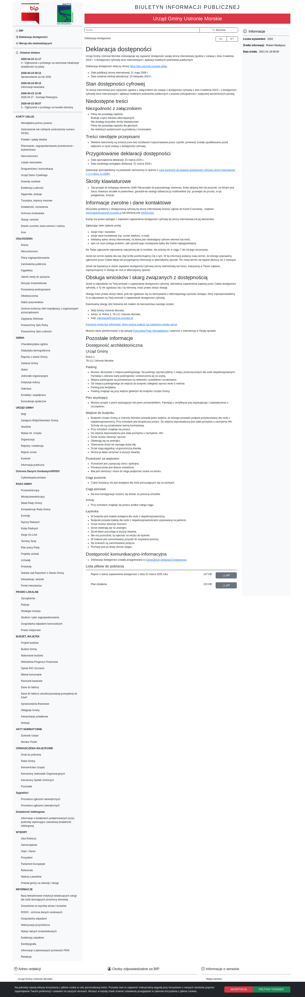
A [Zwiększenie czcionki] (221, 38)
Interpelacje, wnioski (32, 579)
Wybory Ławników (31, 876)
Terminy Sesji (28, 541)
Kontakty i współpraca (33, 395)
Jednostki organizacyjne (34, 375)
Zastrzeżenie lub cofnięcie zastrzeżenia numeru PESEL (48, 131)
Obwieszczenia (29, 295)
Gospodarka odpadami (34, 918)
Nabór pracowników (32, 302)
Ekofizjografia (28, 944)
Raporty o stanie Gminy (34, 356)
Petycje (25, 604)
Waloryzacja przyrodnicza (35, 925)
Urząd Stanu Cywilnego (34, 175)
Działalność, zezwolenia (34, 206)
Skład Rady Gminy (31, 503)
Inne (23, 232)
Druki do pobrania (31, 754)
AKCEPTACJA (238, 989)
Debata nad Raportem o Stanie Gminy (42, 572)
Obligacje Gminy (30, 710)
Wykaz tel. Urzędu (31, 433)
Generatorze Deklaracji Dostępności (166, 559)
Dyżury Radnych (30, 522)
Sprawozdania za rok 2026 (36, 75)
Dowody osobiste (30, 181)
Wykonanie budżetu (32, 655)
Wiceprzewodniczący (33, 496)
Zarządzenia (28, 598)
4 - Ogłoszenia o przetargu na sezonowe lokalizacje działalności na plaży (50, 63)
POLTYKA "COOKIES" (271, 989)
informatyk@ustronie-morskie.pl (104, 212)
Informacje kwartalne (32, 85)
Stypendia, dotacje (31, 194)
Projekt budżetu (30, 642)
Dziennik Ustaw (30, 735)
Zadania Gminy (29, 363)
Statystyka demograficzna (35, 350)
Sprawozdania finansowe (35, 703)
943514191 (147, 212)
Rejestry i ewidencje (32, 445)
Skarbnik (26, 426)
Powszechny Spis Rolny (34, 325)
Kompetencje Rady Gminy (35, 509)
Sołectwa (26, 388)
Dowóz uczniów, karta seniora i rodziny (43, 226)
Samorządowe (29, 844)
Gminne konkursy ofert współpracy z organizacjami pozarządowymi (49, 310)
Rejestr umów (28, 452)
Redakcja (26, 956)
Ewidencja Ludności (32, 187)
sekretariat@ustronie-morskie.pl (115, 318)
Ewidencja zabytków (32, 937)
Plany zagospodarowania (35, 257)
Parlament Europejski (33, 863)
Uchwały (25, 560)
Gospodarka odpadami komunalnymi (41, 623)
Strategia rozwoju (31, 611)
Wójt (23, 414)
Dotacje (25, 722)
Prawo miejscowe (31, 630)
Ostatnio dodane (28, 52)
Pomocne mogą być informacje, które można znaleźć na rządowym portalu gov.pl (131, 324)
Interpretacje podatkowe (34, 716)
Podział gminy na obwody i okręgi (40, 883)
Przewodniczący (30, 490)
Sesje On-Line (29, 534)
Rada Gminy (28, 761)
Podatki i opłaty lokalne (34, 139)
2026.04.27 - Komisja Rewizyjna (39, 95)
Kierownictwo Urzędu (33, 767)
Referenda (27, 870)
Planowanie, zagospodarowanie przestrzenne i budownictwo (47, 147)
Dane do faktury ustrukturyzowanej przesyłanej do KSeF (49, 695)
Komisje (25, 515)
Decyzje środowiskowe (34, 283)
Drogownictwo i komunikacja (37, 168)
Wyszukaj (218, 30)
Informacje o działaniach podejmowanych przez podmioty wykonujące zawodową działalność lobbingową (47, 822)
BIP (19, 30)
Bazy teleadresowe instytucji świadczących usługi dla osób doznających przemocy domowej (49, 897)
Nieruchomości (29, 156)
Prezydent (26, 857)
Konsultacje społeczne (33, 401)
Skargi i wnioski (30, 219)
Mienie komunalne (31, 674)
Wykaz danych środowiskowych (39, 931)
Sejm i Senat (28, 851)
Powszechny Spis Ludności (36, 331)
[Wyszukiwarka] (142, 30)
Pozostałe (26, 786)
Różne (24, 245)
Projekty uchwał (30, 553)
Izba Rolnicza (28, 838)
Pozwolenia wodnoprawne (35, 289)
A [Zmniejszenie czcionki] (232, 38)
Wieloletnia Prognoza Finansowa (39, 661)
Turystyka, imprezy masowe (36, 200)
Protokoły (26, 566)
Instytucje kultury (30, 382)
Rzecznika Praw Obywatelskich (151, 330)
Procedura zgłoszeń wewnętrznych (40, 799)
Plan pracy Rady (30, 547)
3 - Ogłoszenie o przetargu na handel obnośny (47, 105)
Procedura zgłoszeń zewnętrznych (40, 805)
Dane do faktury (30, 687)
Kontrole (25, 458)
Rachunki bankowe (31, 680)
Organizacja (28, 439)
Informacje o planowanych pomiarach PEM (45, 950)
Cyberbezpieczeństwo (33, 477)
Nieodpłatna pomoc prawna (36, 123)
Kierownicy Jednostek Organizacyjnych (43, 773)
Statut (24, 369)
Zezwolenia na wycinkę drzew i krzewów (44, 905)
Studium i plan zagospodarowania (40, 617)
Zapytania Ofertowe (32, 318)
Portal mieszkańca (31, 585)
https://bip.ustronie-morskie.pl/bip (148, 66)
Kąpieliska (27, 270)
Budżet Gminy (29, 649)
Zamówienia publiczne (33, 264)
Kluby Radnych (29, 528)
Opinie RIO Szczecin (32, 668)
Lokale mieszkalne (31, 162)
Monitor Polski (29, 741)
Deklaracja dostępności (31, 37)
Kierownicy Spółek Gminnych (37, 780)
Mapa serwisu (214, 979)
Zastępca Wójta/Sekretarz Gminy (39, 420)
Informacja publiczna (32, 464)
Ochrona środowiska (32, 213)
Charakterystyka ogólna (34, 344)
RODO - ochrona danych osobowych (41, 912)
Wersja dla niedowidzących (34, 43)
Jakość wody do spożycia (35, 276)
